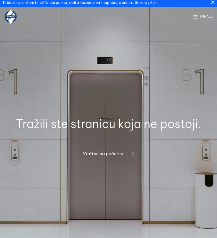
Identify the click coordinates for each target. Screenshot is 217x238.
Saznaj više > (146, 2)
